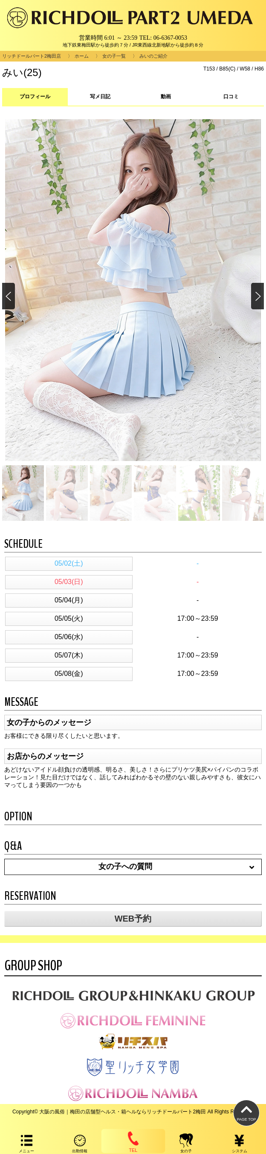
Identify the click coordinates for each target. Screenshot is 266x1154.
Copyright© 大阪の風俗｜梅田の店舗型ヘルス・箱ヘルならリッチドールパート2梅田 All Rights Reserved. (133, 1112)
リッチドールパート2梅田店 (31, 56)
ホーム (82, 56)
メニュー (27, 1143)
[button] (257, 296)
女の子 (186, 1143)
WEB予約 (133, 918)
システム (239, 1143)
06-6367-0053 (170, 38)
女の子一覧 (114, 56)
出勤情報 (80, 1143)
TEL (133, 1141)
